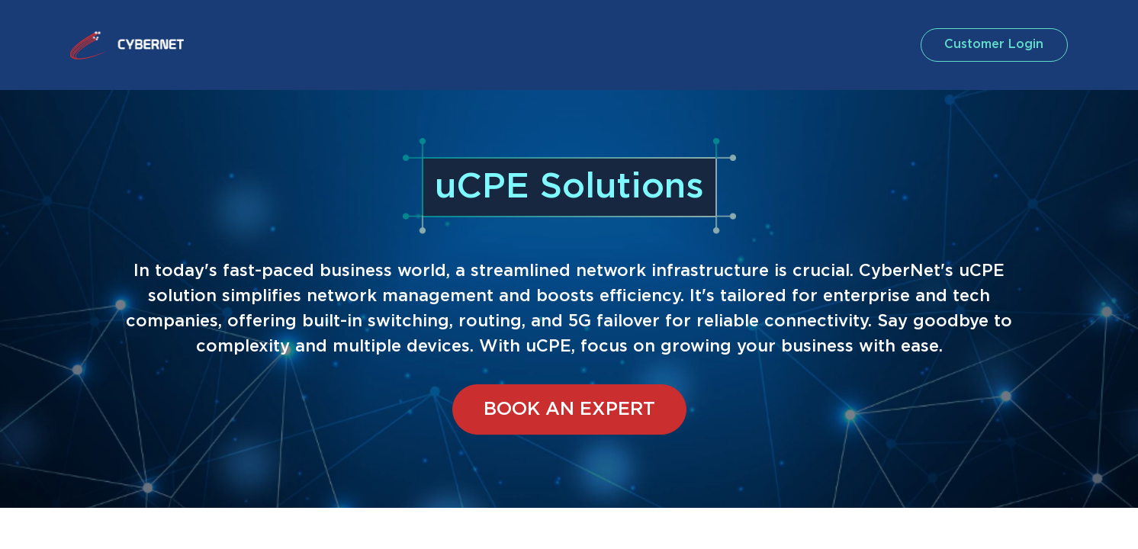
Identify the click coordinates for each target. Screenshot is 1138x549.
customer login (991, 44)
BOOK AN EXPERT (569, 409)
